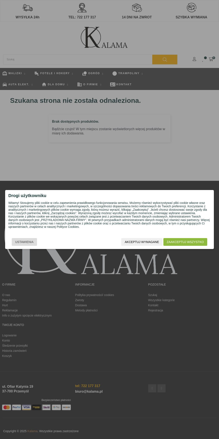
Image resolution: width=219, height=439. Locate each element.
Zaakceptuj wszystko (185, 242)
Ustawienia (24, 242)
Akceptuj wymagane (142, 242)
